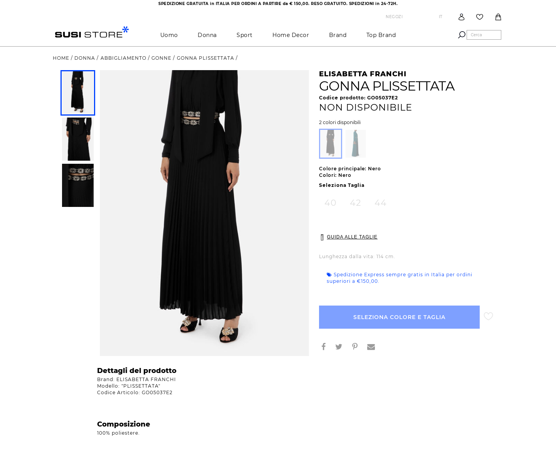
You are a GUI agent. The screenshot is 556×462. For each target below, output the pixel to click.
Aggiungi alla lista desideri (488, 316)
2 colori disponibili (340, 122)
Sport (245, 35)
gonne (162, 58)
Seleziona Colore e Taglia (399, 317)
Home (62, 58)
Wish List (480, 16)
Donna (207, 35)
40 (330, 203)
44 (381, 203)
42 (355, 203)
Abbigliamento (124, 58)
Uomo (169, 35)
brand (338, 35)
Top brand (381, 35)
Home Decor (290, 35)
